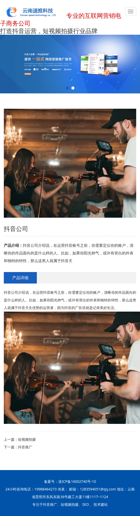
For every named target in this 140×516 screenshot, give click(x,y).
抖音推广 (25, 447)
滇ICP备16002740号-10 (77, 481)
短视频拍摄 (27, 439)
